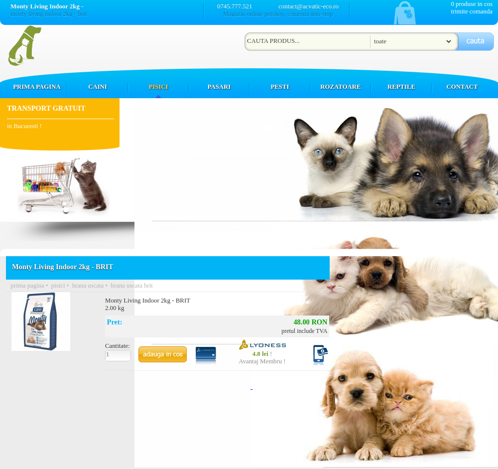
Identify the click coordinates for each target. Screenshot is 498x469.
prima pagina (27, 285)
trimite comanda (472, 11)
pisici (58, 285)
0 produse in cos (472, 3)
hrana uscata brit (132, 285)
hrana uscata (88, 285)
